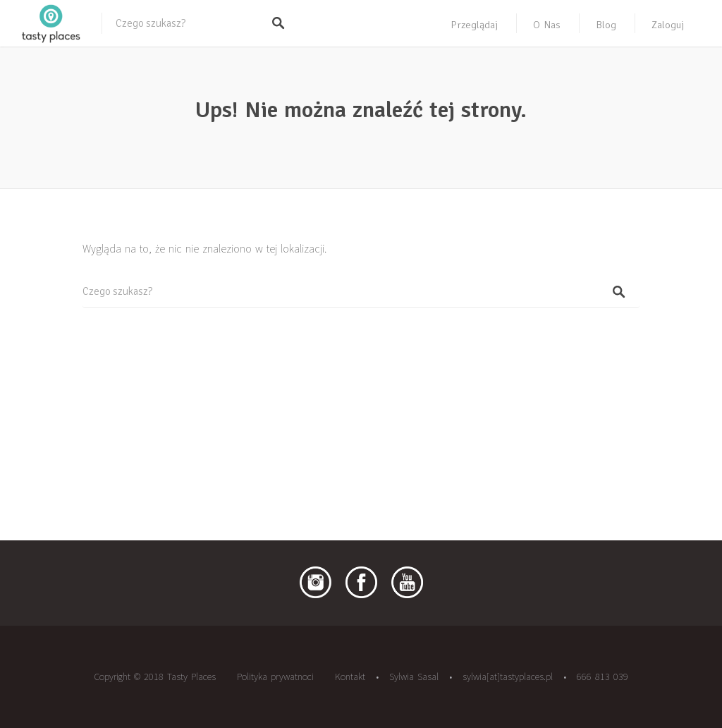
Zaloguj (667, 24)
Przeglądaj (474, 24)
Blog (606, 24)
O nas (547, 24)
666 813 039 (602, 676)
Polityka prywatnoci (275, 676)
